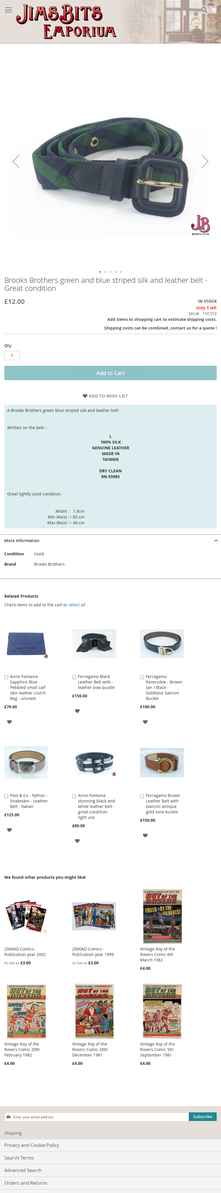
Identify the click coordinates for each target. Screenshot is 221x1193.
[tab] (110, 540)
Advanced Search (23, 1170)
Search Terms (19, 1158)
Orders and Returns (25, 1183)
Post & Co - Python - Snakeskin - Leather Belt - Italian (29, 801)
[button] (100, 272)
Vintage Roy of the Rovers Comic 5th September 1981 (157, 1049)
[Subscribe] (203, 1116)
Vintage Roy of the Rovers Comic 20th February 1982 (22, 1049)
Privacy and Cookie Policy (31, 1145)
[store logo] (66, 21)
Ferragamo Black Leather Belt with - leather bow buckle (96, 682)
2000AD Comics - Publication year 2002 (25, 951)
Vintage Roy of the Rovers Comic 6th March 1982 (157, 954)
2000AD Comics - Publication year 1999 (93, 951)
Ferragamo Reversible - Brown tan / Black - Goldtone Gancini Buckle (164, 687)
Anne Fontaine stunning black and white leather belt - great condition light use (96, 806)
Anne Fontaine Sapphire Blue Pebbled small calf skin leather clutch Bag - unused (28, 687)
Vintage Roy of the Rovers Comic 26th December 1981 (90, 1049)
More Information (21, 540)
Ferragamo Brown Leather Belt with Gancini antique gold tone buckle (163, 804)
